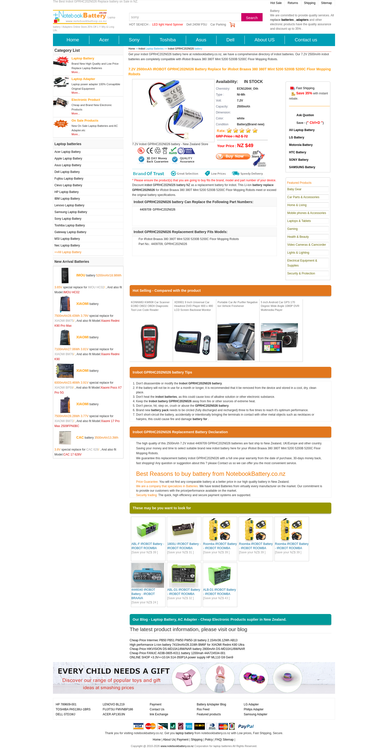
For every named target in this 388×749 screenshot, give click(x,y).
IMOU (80, 275)
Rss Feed (203, 709)
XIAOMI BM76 (63, 354)
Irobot (142, 48)
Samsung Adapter (255, 714)
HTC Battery (297, 152)
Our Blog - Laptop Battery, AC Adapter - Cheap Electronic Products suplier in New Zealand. (210, 619)
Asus (201, 39)
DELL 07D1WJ (65, 714)
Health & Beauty (298, 237)
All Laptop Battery (302, 130)
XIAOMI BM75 (63, 320)
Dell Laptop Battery (67, 172)
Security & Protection (301, 273)
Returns (293, 3)
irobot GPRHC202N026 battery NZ (167, 185)
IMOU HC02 (96, 287)
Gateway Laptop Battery (70, 232)
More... (76, 72)
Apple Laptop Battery (68, 158)
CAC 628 (92, 449)
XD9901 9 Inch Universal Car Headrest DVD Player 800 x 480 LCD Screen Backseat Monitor (193, 306)
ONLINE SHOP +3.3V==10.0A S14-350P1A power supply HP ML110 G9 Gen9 (181, 657)
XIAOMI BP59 (63, 387)
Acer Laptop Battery (67, 152)
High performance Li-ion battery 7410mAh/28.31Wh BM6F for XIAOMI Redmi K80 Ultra (187, 644)
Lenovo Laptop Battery (69, 205)
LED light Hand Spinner (167, 24)
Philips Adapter (254, 709)
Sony (134, 39)
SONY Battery (298, 159)
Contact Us (157, 709)
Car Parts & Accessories (303, 197)
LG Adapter (251, 704)
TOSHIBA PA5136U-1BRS (73, 709)
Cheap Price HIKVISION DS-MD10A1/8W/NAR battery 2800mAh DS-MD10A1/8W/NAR (187, 649)
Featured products (209, 714)
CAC (80, 437)
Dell (230, 39)
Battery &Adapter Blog (211, 704)
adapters (302, 20)
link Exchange (159, 714)
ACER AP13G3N (114, 714)
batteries (287, 20)
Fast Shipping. (305, 88)
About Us (169, 739)
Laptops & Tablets (299, 221)
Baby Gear (294, 189)
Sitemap (326, 3)
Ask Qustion (305, 115)
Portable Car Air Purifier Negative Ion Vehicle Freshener (238, 304)
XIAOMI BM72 (63, 421)
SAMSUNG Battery (302, 167)
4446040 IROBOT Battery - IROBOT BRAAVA (143, 594)
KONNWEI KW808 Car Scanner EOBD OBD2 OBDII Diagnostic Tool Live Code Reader (150, 306)
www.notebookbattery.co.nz (177, 746)
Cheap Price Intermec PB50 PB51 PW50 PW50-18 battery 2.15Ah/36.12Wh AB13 (184, 640)
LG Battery (296, 137)
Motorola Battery (301, 145)
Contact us (306, 39)
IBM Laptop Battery (67, 198)
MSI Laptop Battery (67, 239)
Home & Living (297, 205)
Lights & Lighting (298, 252)
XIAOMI (82, 304)
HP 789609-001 (66, 704)
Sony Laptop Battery (67, 218)
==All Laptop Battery (67, 252)
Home (73, 39)
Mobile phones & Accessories (306, 213)
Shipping (309, 3)
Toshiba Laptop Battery (69, 225)
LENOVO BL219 (113, 704)
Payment (155, 704)
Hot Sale (276, 3)
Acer (104, 39)
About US (265, 39)
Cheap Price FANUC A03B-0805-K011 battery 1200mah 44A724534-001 (177, 653)
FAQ (218, 739)
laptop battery (185, 733)
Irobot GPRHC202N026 (181, 48)
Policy (209, 739)
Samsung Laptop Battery (70, 212)
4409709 (145, 209)
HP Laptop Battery (66, 192)
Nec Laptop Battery (67, 245)
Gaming (292, 229)
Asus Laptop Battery (67, 165)
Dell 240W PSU (196, 24)
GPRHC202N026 (164, 209)
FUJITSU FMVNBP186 (118, 709)
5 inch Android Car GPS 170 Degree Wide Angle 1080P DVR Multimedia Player (280, 306)
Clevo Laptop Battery (68, 185)
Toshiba (168, 39)
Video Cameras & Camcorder (306, 244)
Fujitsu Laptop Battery (68, 178)
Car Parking (218, 24)
